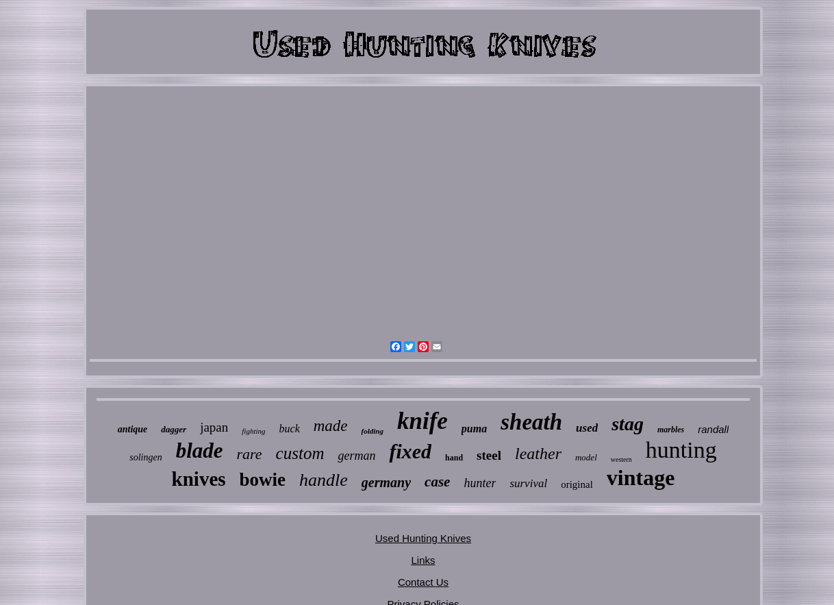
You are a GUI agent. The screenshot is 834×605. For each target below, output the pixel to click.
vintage (641, 477)
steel (489, 455)
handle (323, 480)
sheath (531, 422)
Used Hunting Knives (423, 538)
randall (713, 429)
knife (422, 421)
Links (423, 560)
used (587, 427)
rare (249, 453)
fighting (253, 431)
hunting (681, 449)
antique (133, 429)
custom (300, 453)
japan (214, 427)
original (577, 484)
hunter (480, 483)
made (331, 425)
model (586, 457)
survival (528, 483)
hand (454, 457)
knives (199, 479)
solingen (145, 457)
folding (372, 431)
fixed (410, 451)
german (356, 455)
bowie (263, 479)
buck (289, 428)
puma (474, 428)
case (437, 481)
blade (199, 450)
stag (627, 423)
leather (538, 453)
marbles (670, 429)
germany (386, 482)
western (621, 459)
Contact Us (423, 582)
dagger (173, 429)
